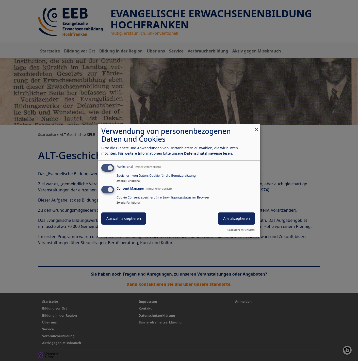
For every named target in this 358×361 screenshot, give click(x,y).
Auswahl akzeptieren (123, 218)
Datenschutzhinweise (203, 153)
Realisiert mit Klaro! (241, 229)
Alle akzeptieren (236, 218)
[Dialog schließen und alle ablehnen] (256, 127)
